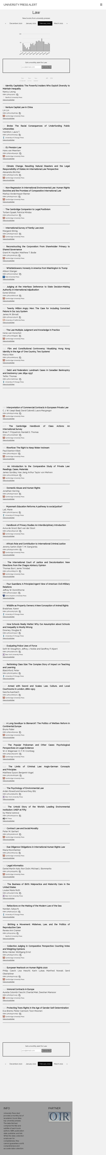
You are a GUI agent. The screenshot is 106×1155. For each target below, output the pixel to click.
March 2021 (58, 23)
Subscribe (46, 67)
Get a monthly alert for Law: (36, 63)
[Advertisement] (35, 398)
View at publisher (9, 100)
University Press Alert (20, 4)
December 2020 (16, 23)
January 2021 (31, 23)
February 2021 (45, 23)
